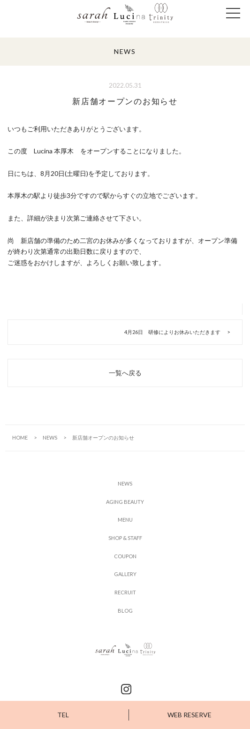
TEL (63, 715)
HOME (20, 437)
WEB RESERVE (189, 715)
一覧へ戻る (125, 373)
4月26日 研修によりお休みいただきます (172, 332)
